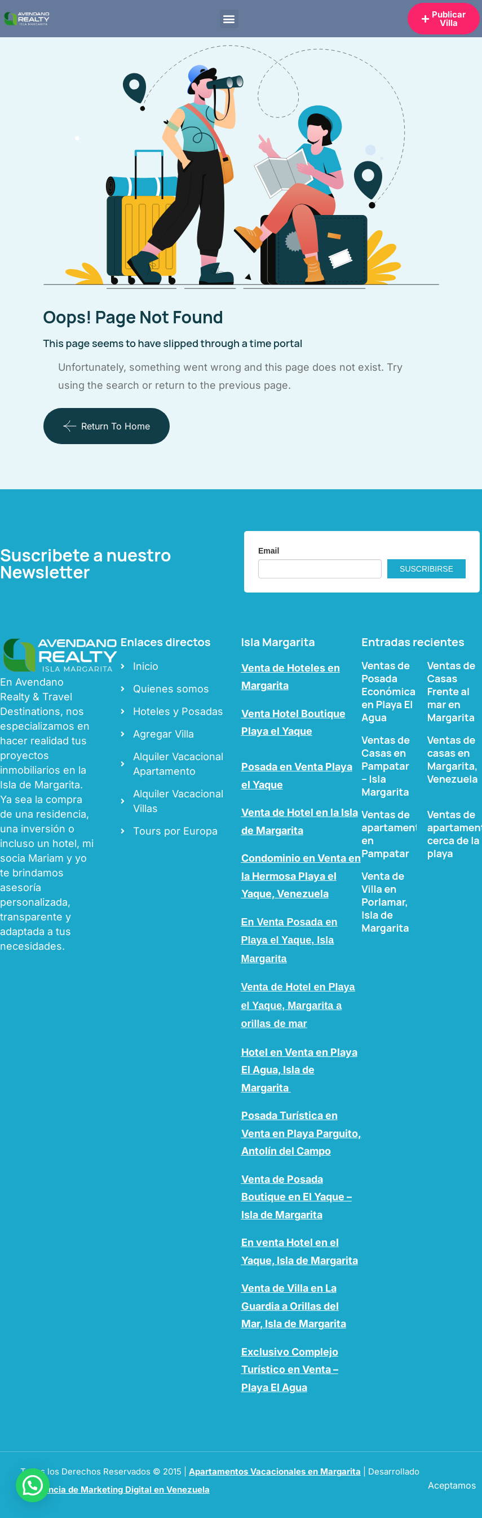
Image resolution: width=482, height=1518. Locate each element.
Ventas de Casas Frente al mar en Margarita (451, 691)
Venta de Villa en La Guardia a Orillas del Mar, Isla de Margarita (293, 1306)
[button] (229, 19)
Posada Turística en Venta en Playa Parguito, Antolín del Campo (301, 1133)
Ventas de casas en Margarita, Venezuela (452, 759)
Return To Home (106, 426)
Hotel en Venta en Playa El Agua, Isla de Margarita (299, 1070)
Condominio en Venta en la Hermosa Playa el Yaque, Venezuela (301, 876)
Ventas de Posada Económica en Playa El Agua (388, 691)
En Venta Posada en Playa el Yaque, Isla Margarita (289, 940)
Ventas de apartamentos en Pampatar (396, 834)
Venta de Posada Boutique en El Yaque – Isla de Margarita (296, 1197)
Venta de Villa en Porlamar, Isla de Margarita (385, 902)
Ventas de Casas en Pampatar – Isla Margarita (385, 766)
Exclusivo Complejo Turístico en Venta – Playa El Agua (289, 1369)
